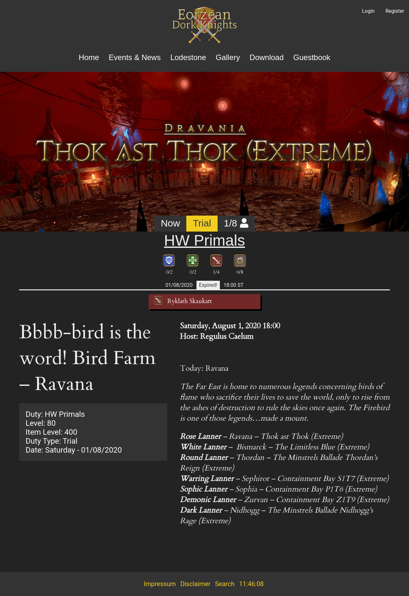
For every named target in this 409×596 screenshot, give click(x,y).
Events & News (135, 57)
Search (225, 584)
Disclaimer (195, 584)
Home (89, 57)
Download (267, 57)
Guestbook (311, 57)
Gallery (228, 57)
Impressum (160, 584)
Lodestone (188, 57)
